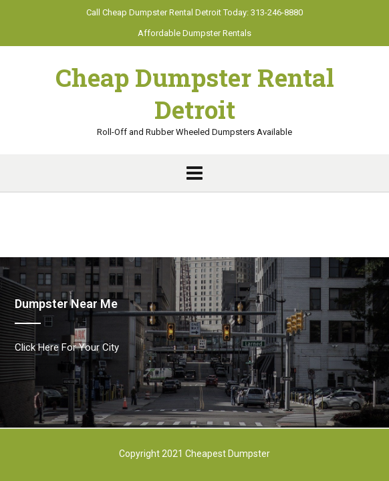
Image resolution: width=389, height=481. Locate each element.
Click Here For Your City (67, 347)
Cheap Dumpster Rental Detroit (194, 93)
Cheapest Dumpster (227, 453)
